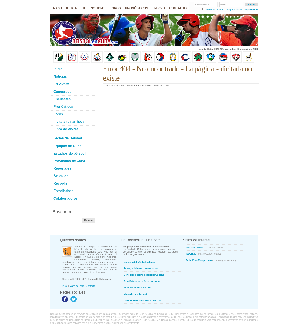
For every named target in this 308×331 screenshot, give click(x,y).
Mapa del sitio (77, 286)
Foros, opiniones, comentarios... (142, 268)
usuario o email (202, 4)
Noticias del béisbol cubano (139, 262)
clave (223, 4)
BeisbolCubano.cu (204, 247)
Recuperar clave (233, 9)
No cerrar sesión (214, 9)
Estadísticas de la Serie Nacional (142, 281)
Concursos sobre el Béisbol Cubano (144, 274)
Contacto (90, 286)
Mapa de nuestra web (135, 294)
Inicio (65, 286)
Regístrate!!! (251, 9)
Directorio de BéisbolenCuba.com (142, 300)
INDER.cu (203, 254)
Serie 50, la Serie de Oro (137, 287)
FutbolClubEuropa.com (212, 260)
